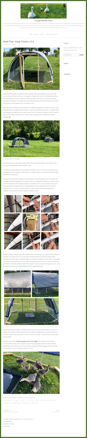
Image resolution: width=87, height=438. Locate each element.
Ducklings (31, 400)
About (36, 34)
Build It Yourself (8, 400)
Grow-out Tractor (51, 400)
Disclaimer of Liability (8, 424)
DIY (26, 400)
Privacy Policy (6, 426)
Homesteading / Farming (16, 397)
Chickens (16, 400)
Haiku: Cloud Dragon (45, 411)
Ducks (37, 400)
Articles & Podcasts (51, 34)
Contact (42, 34)
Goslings (42, 400)
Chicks (22, 400)
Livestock (26, 397)
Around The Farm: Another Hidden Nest (17, 411)
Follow (81, 54)
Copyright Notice (7, 421)
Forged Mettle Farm (43, 20)
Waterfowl (32, 397)
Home (31, 34)
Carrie (14, 44)
